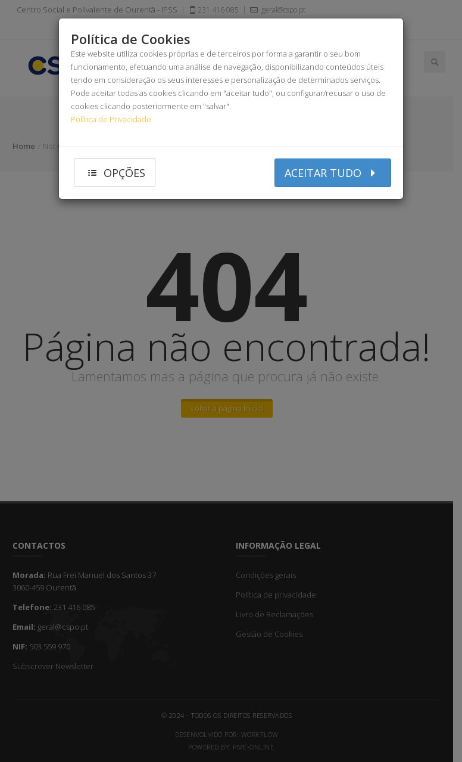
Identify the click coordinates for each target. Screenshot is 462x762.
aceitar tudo (333, 172)
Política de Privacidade (111, 119)
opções (114, 172)
